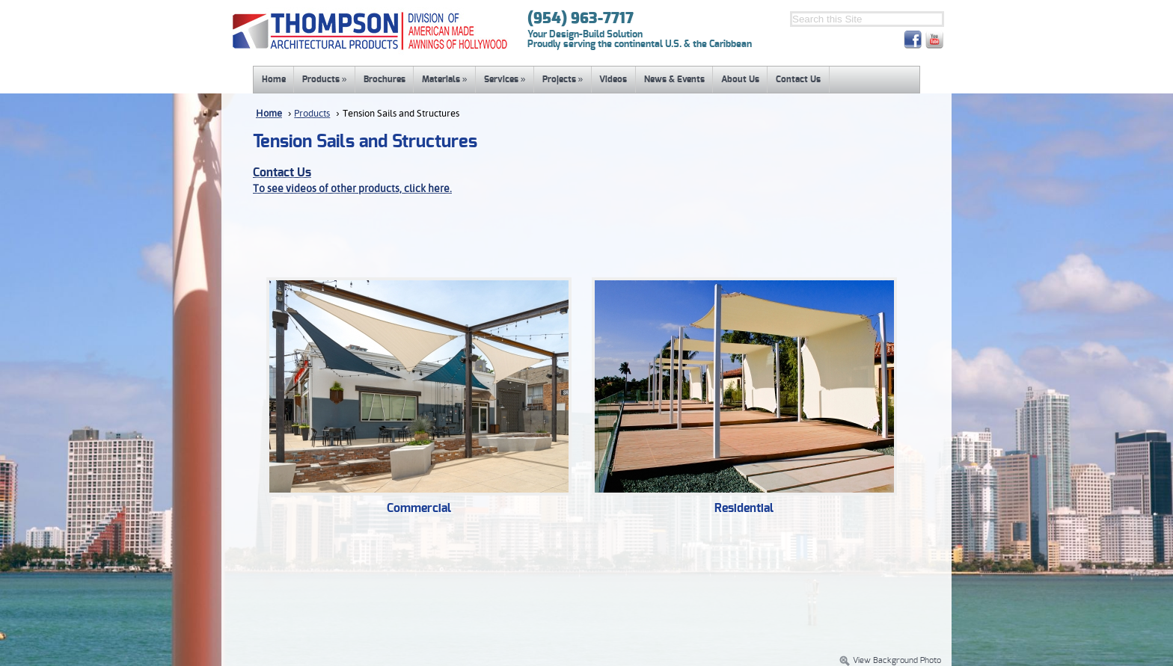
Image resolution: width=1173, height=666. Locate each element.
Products (324, 79)
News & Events (674, 79)
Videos (613, 79)
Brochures (384, 79)
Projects (563, 79)
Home (274, 79)
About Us (740, 79)
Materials (445, 79)
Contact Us (798, 79)
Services (505, 79)
